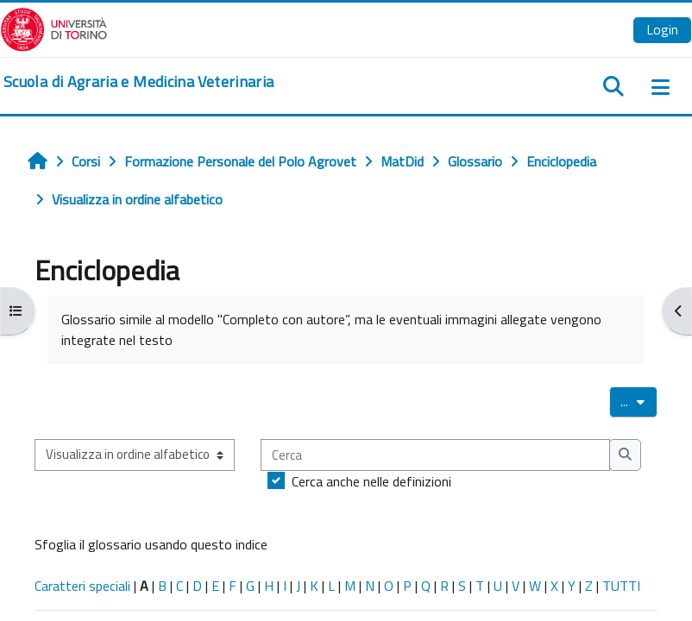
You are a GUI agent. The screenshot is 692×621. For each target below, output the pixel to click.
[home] (138, 81)
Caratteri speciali (82, 585)
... (638, 401)
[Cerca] (435, 454)
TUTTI (621, 585)
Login (662, 29)
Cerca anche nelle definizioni (371, 481)
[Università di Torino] (54, 27)
